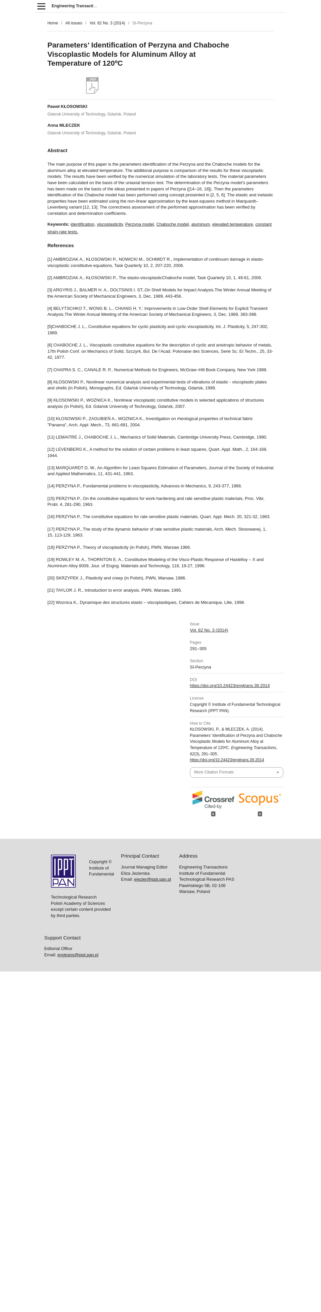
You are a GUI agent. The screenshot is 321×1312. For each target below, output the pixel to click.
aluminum (200, 224)
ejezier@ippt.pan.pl (152, 879)
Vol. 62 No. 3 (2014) (107, 23)
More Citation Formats (214, 772)
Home (52, 23)
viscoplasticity (110, 224)
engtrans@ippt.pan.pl (78, 954)
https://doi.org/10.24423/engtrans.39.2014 (230, 685)
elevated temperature (232, 224)
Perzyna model (139, 224)
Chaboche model (172, 224)
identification (82, 224)
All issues (73, 23)
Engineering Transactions (76, 6)
